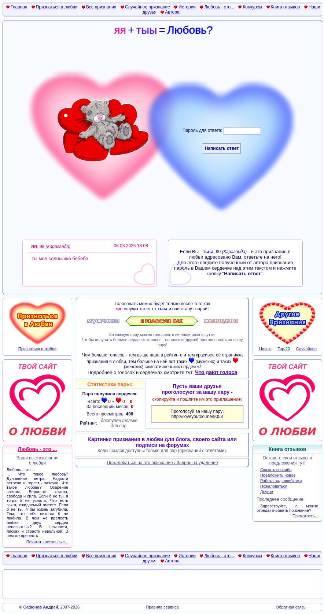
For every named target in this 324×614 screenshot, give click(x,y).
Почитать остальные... (47, 542)
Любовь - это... (219, 7)
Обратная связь (291, 607)
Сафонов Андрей (40, 607)
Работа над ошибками (281, 480)
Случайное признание (147, 7)
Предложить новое (277, 475)
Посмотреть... (305, 516)
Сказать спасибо (275, 469)
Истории (187, 7)
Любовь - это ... (37, 449)
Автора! (173, 12)
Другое (266, 491)
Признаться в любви (57, 7)
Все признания (101, 7)
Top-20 (284, 349)
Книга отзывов (285, 7)
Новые (265, 349)
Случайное (306, 349)
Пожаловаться (273, 486)
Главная (19, 7)
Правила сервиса (162, 607)
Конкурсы (252, 7)
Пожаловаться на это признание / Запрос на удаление (162, 462)
